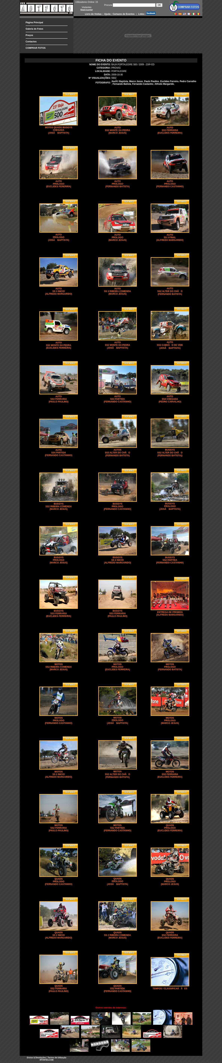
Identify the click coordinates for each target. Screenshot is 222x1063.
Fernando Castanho (142, 84)
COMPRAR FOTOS (35, 48)
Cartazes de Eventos (123, 14)
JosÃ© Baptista (119, 81)
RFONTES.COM (47, 1060)
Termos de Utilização (57, 1058)
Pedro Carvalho (188, 81)
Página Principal (34, 22)
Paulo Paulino (151, 81)
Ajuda (107, 14)
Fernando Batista (122, 84)
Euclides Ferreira (169, 81)
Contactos (31, 41)
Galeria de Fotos (34, 29)
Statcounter (86, 10)
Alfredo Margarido (164, 84)
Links (141, 14)
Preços (29, 35)
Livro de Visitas (93, 14)
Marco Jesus (136, 81)
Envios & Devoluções (36, 1058)
